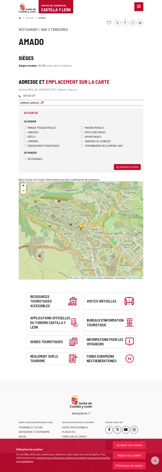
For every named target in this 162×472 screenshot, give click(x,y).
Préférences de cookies (129, 465)
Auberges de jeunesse (96, 141)
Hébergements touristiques (42, 145)
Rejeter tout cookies (129, 455)
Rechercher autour (127, 167)
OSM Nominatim (134, 278)
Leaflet (74, 278)
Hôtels (30, 136)
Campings (31, 141)
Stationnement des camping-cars (102, 145)
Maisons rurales (92, 127)
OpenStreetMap (94, 278)
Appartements (91, 136)
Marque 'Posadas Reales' (40, 127)
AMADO (42, 17)
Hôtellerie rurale (93, 132)
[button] (23, 186)
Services (30, 17)
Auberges (31, 132)
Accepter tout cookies (129, 445)
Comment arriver (30, 102)
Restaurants (33, 158)
